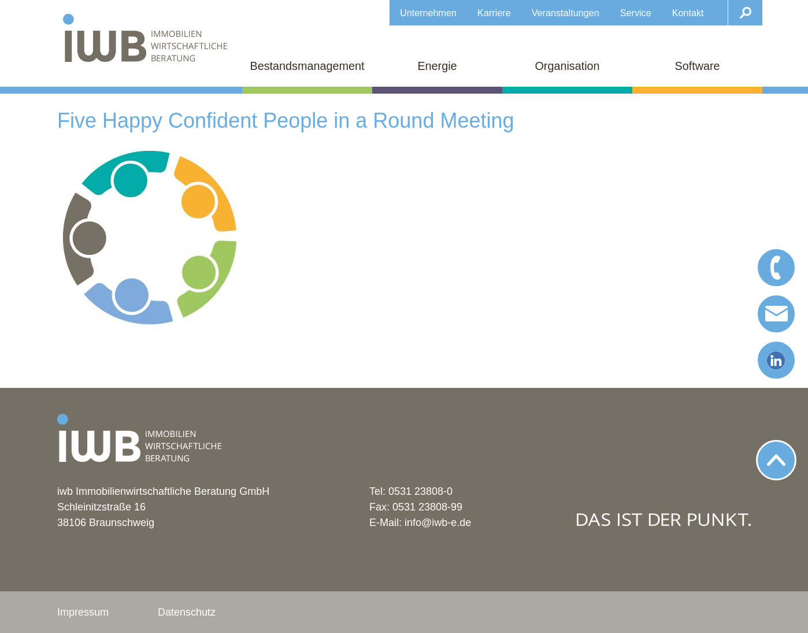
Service (635, 13)
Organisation (567, 66)
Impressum (83, 612)
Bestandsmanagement (307, 66)
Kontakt (688, 13)
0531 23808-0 (420, 491)
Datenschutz (187, 612)
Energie (437, 66)
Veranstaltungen (565, 13)
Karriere (494, 13)
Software (697, 66)
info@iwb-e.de (438, 522)
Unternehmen (428, 13)
